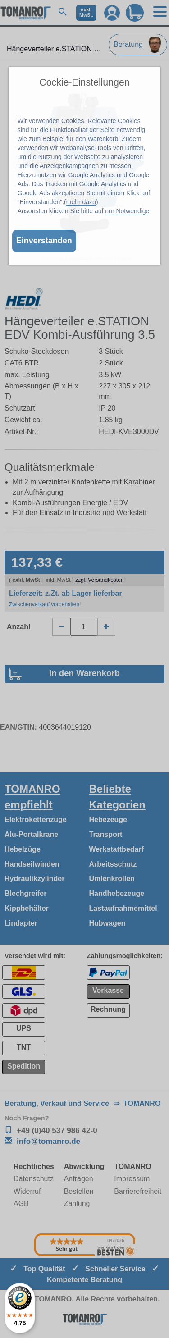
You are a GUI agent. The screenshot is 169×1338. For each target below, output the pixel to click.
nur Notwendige (127, 211)
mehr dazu (81, 201)
